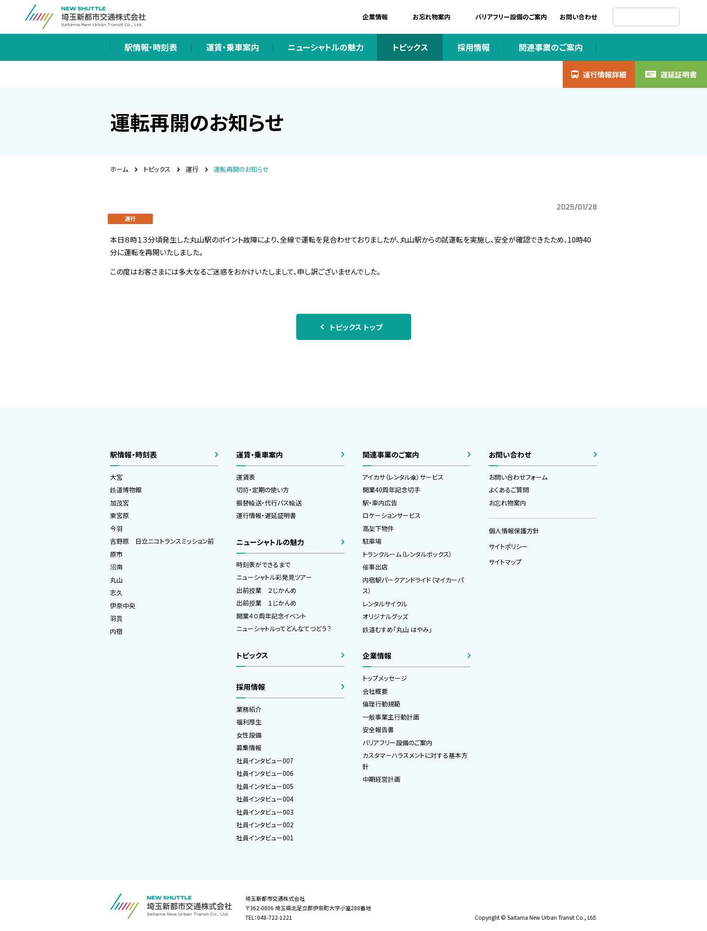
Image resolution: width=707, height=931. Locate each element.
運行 (192, 169)
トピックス (156, 169)
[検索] (646, 17)
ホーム (119, 169)
